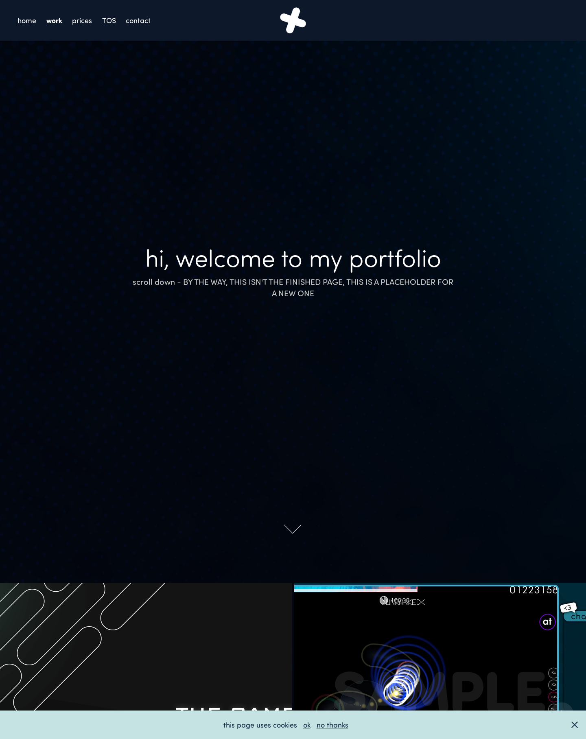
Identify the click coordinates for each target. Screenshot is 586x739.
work (54, 20)
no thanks (332, 724)
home (26, 20)
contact (138, 20)
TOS (109, 20)
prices (82, 20)
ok (306, 724)
